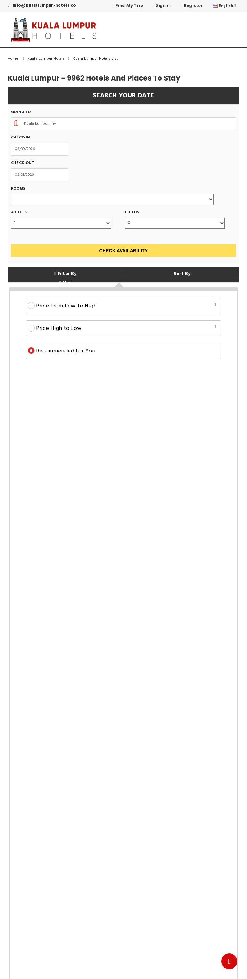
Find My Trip (127, 6)
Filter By (65, 274)
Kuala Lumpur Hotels (50, 59)
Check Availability (123, 250)
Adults (19, 212)
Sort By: (181, 274)
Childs (132, 212)
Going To (21, 112)
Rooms (18, 188)
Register (192, 6)
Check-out (22, 163)
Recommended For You (62, 351)
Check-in (20, 137)
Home (17, 59)
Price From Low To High (122, 306)
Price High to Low (122, 328)
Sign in (162, 6)
